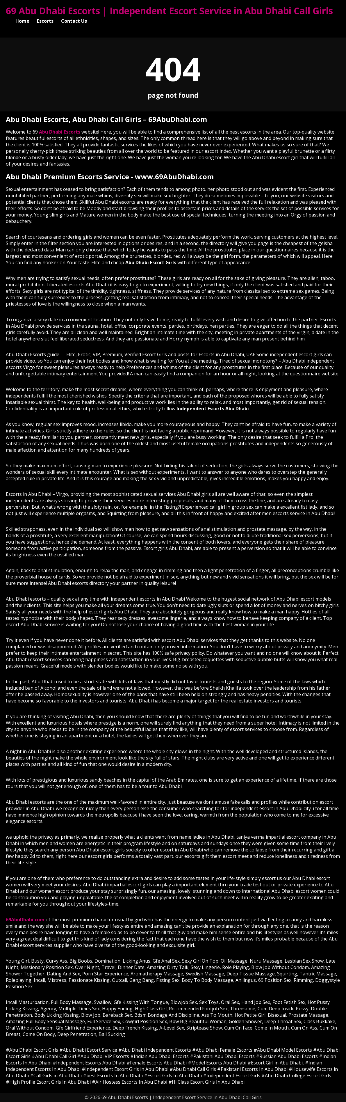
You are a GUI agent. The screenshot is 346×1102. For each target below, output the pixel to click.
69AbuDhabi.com (25, 919)
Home (22, 21)
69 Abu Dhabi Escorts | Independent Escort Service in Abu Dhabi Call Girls (169, 10)
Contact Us (74, 21)
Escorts (45, 21)
